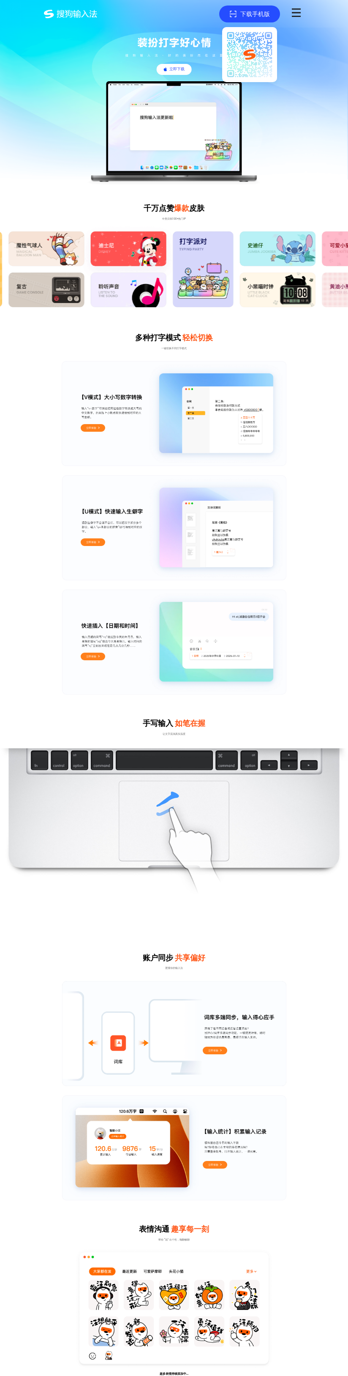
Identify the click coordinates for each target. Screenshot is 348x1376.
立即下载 (177, 69)
